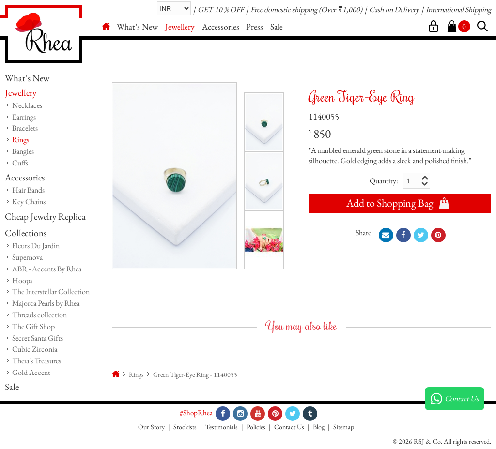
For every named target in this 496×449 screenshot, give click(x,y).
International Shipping (458, 9)
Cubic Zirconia (34, 349)
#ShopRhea (196, 412)
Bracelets (25, 128)
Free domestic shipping (283, 9)
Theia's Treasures (36, 361)
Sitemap (343, 426)
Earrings (24, 117)
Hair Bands (28, 190)
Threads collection (39, 315)
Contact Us (289, 426)
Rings (20, 140)
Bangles (23, 151)
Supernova (27, 257)
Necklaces (27, 105)
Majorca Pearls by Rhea (45, 303)
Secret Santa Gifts (37, 338)
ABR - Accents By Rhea (46, 269)
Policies (256, 426)
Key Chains (29, 201)
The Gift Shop (33, 326)
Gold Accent (31, 372)
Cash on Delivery (394, 9)
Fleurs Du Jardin (36, 245)
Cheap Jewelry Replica (45, 216)
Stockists (185, 426)
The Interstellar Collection (51, 291)
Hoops (22, 280)
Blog (319, 426)
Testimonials (221, 426)
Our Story (151, 426)
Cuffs (20, 163)
